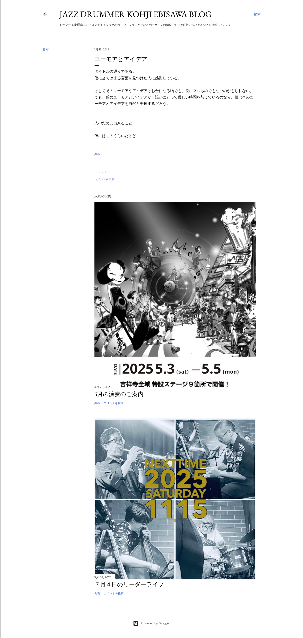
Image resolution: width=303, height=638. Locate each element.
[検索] (257, 14)
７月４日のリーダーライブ (129, 584)
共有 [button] (45, 50)
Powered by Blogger (151, 623)
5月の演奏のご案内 (118, 394)
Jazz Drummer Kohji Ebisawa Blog (135, 14)
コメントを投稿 (104, 179)
